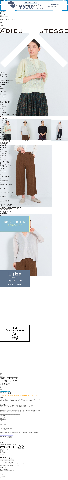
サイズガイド (11, 465)
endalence (3, 95)
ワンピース (3, 112)
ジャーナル (3, 160)
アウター (3, 106)
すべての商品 (4, 75)
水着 (1, 116)
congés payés (4, 82)
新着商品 (3, 146)
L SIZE (3, 99)
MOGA (2, 88)
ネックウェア (4, 120)
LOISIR (2, 84)
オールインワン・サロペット (9, 114)
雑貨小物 (3, 139)
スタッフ (3, 156)
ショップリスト (5, 154)
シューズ (3, 126)
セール (2, 150)
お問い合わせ (4, 164)
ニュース (3, 158)
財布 (1, 131)
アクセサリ (3, 135)
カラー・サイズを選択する (5, 391)
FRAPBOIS (3, 77)
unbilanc (2, 97)
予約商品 (3, 147)
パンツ (2, 108)
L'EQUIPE (3, 91)
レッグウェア (4, 122)
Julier (1, 86)
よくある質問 (4, 162)
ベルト (2, 133)
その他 (2, 137)
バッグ (2, 129)
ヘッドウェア (4, 118)
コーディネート (5, 152)
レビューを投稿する (4, 469)
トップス (3, 104)
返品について (2, 389)
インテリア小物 (5, 141)
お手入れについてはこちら (5, 449)
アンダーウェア (5, 125)
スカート (3, 110)
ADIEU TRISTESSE (6, 80)
